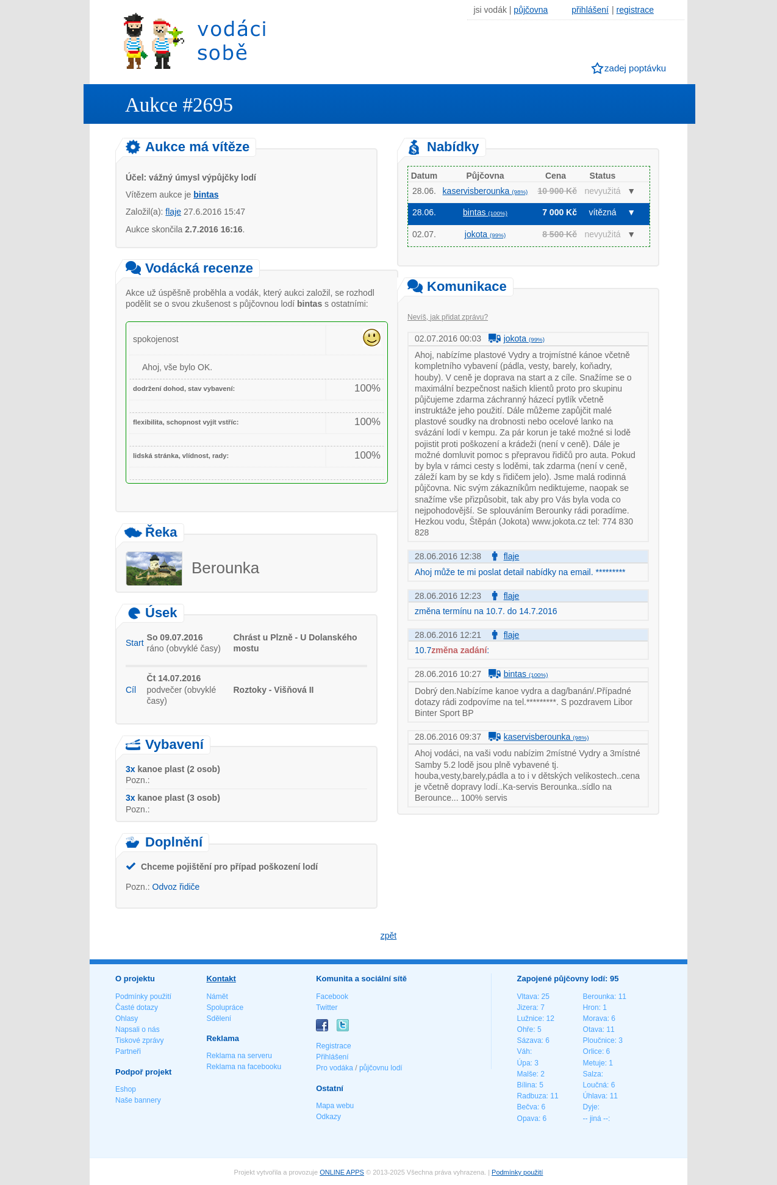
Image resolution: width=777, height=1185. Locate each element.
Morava (595, 1018)
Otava (593, 1029)
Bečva (527, 1107)
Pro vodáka (334, 1068)
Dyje (590, 1107)
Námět (216, 996)
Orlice (592, 1051)
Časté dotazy (136, 1007)
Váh (523, 1051)
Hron (591, 1007)
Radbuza (531, 1096)
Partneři (128, 1051)
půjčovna (531, 10)
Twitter (326, 1007)
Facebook (332, 996)
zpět (388, 935)
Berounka (598, 996)
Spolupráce (224, 1007)
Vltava (527, 996)
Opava (528, 1118)
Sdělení (218, 1018)
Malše (527, 1074)
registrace (635, 10)
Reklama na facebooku (243, 1066)
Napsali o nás (137, 1029)
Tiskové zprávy (139, 1040)
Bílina (526, 1085)
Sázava (529, 1040)
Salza (592, 1074)
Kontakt (220, 978)
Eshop (125, 1089)
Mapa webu (335, 1105)
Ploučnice (599, 1040)
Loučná (595, 1085)
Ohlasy (126, 1018)
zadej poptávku (635, 68)
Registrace (333, 1046)
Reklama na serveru (238, 1055)
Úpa (524, 1063)
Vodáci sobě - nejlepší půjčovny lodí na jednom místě (194, 40)
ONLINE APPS (342, 1172)
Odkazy (328, 1116)
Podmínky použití (143, 996)
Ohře (525, 1029)
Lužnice (529, 1018)
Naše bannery (138, 1100)
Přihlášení (332, 1057)
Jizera (527, 1007)
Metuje (594, 1063)
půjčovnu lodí (381, 1068)
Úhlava (594, 1096)
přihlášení (590, 10)
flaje (173, 212)
